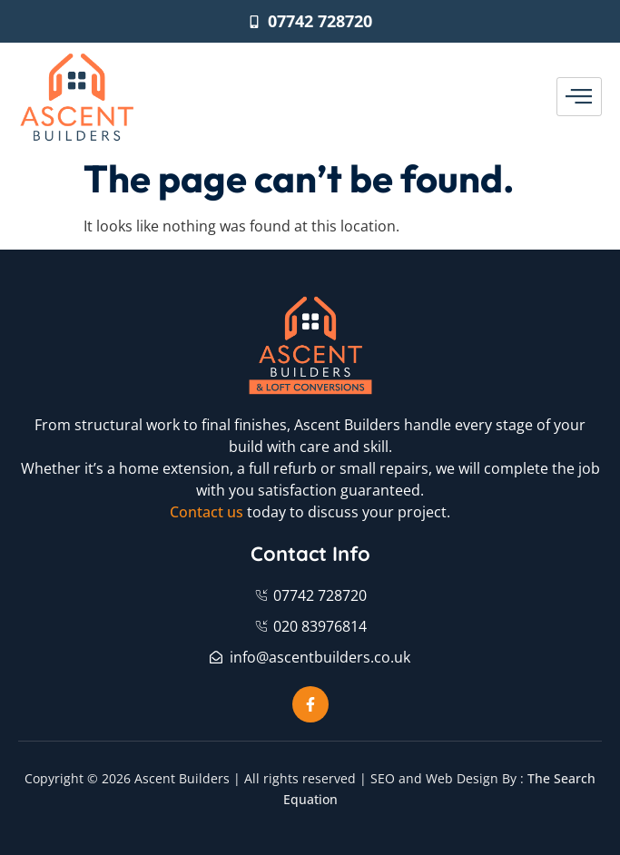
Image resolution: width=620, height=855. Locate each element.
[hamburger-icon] (579, 97)
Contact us (206, 512)
